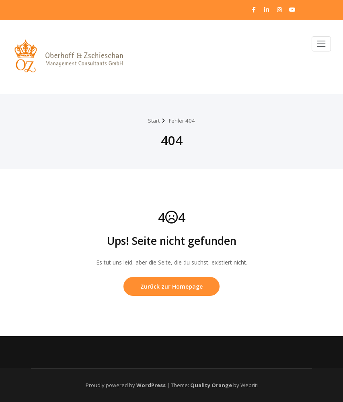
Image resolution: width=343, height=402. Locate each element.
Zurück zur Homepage (171, 286)
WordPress (151, 385)
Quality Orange (211, 385)
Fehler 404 (182, 120)
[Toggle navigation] (321, 43)
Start (154, 120)
